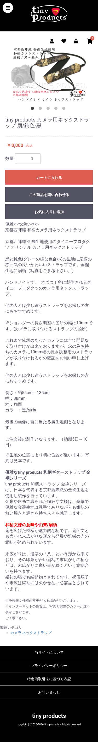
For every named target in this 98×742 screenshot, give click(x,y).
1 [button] (33, 109)
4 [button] (57, 109)
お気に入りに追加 (49, 212)
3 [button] (49, 109)
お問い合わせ (49, 692)
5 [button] (64, 109)
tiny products (49, 716)
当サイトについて (49, 652)
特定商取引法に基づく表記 (49, 679)
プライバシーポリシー (49, 666)
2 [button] (41, 109)
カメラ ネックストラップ (30, 633)
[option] (49, 74)
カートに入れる (49, 178)
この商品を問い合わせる (49, 195)
